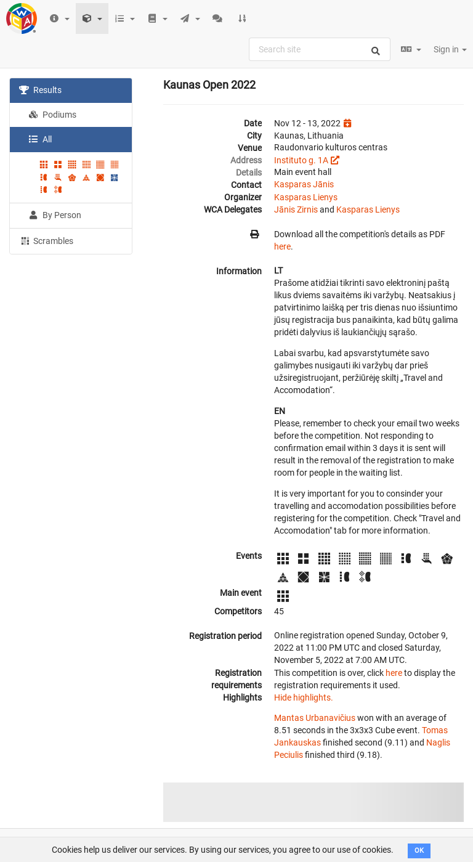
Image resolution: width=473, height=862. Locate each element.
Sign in (450, 49)
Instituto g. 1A (301, 160)
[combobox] (319, 49)
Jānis (323, 184)
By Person (54, 215)
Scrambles (46, 240)
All (40, 139)
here (282, 246)
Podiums (52, 115)
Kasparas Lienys (306, 197)
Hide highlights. (303, 697)
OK (419, 851)
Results (40, 90)
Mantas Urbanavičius (314, 718)
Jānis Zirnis (296, 209)
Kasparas (292, 184)
